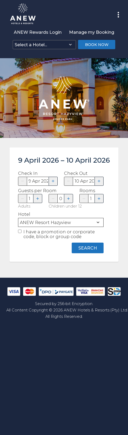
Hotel (24, 214)
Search (87, 248)
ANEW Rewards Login (38, 32)
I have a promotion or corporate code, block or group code (59, 234)
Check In (28, 173)
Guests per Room (30, 190)
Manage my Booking (91, 32)
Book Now (97, 44)
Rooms (87, 190)
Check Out (76, 173)
